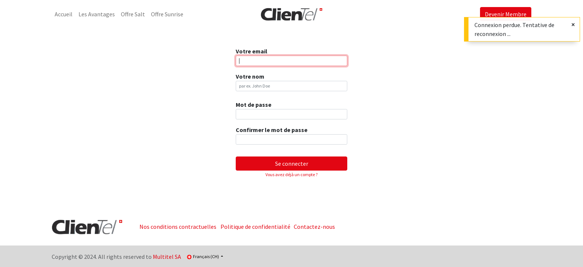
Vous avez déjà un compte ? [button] (291, 174)
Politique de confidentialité (255, 226)
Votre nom (250, 76)
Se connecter (291, 163)
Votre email (251, 51)
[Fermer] (573, 24)
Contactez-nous (314, 226)
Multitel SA (167, 256)
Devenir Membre (505, 14)
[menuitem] (63, 14)
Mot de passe (253, 104)
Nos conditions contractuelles (177, 226)
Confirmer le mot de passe (271, 130)
